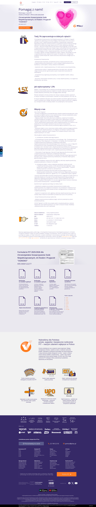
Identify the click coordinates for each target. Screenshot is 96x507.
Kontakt (66, 456)
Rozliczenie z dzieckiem (69, 464)
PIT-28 (47, 2)
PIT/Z (67, 305)
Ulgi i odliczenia (52, 450)
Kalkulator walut (37, 467)
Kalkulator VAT (36, 464)
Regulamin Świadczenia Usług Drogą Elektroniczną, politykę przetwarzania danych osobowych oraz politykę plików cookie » (55, 504)
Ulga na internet (52, 465)
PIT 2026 (39, 2)
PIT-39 (22, 304)
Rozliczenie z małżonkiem (69, 463)
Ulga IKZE (51, 467)
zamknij (91, 505)
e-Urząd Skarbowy (37, 451)
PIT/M (67, 306)
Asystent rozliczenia (53, 451)
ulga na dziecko (35, 238)
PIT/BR (67, 302)
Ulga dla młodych (53, 468)
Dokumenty (67, 454)
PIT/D (67, 299)
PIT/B (67, 297)
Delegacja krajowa (22, 465)
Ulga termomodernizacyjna (54, 464)
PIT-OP (53, 304)
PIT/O (67, 300)
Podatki (33, 2)
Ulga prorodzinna (53, 462)
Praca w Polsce (21, 468)
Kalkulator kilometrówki (38, 468)
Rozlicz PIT (67, 2)
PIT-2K (67, 308)
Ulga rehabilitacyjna (53, 463)
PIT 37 (23, 238)
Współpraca (67, 452)
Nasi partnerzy (68, 451)
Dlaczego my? (52, 452)
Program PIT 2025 (37, 450)
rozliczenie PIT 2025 (67, 236)
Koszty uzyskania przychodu (70, 467)
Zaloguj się (74, 2)
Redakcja (67, 455)
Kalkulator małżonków (38, 463)
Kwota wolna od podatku (69, 465)
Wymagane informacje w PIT (70, 462)
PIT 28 (27, 238)
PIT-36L (38, 304)
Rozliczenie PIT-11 (37, 454)
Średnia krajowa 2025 (22, 463)
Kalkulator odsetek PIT (38, 465)
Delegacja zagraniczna (22, 464)
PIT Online (36, 456)
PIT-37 (43, 2)
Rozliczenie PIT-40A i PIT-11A (39, 455)
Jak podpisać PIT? (53, 454)
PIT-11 (51, 2)
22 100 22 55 (54, 444)
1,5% (60, 2)
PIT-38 (52, 277)
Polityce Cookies (46, 506)
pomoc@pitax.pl (70, 444)
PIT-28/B (67, 309)
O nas (66, 450)
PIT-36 (37, 277)
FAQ (50, 456)
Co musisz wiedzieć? (53, 455)
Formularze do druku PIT (69, 468)
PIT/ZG (67, 303)
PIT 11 (20, 238)
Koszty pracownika (22, 467)
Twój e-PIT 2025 (37, 452)
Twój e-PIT (56, 2)
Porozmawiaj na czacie (32, 444)
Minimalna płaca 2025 (22, 462)
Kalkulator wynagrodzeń (38, 462)
